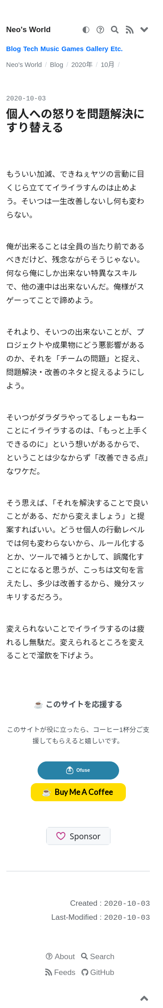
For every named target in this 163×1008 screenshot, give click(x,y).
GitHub (102, 972)
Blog (13, 48)
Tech (30, 48)
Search (102, 956)
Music (49, 48)
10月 (108, 64)
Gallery (97, 48)
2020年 (81, 64)
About (65, 956)
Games (73, 48)
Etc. (116, 48)
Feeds (64, 972)
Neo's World (28, 29)
